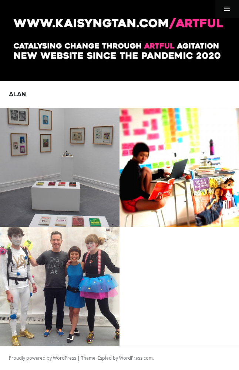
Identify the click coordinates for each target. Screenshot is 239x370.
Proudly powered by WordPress (42, 358)
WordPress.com (136, 358)
